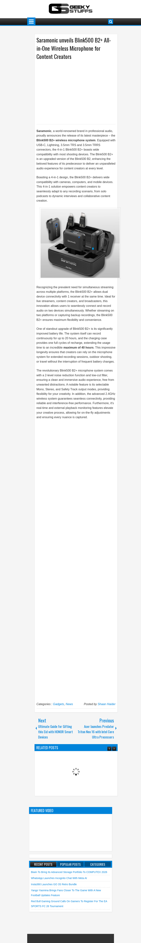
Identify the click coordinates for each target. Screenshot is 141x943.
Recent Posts (43, 864)
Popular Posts (70, 864)
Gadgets (58, 704)
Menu (31, 22)
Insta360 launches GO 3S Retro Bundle (54, 884)
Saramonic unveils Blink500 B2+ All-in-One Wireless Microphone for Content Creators (74, 48)
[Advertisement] (72, 91)
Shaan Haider (107, 704)
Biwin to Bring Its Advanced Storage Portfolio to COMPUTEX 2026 (69, 872)
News (69, 704)
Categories (97, 864)
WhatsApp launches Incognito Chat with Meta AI (59, 878)
